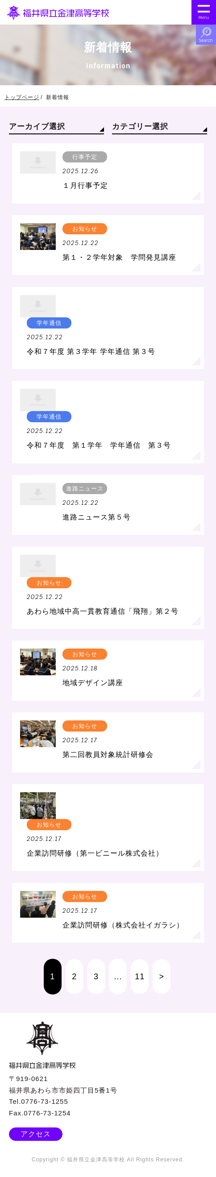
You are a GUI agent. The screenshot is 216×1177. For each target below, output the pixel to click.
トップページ (21, 97)
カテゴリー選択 (140, 126)
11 (140, 976)
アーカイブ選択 (37, 126)
